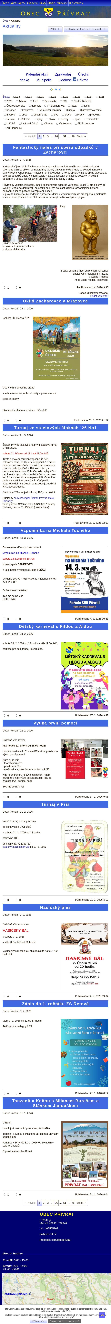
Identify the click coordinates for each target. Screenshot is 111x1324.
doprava (36, 105)
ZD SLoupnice (86, 123)
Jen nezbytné (56, 1321)
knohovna (27, 110)
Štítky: (6, 96)
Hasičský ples (55, 907)
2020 (41, 96)
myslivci (11, 114)
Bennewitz (50, 101)
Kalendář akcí (37, 74)
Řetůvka (25, 119)
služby (64, 119)
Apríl (35, 101)
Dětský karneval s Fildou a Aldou (55, 626)
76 (73, 136)
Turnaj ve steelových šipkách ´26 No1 (55, 427)
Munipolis (43, 80)
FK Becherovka (55, 105)
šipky (39, 119)
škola (52, 119)
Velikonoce (65, 123)
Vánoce (48, 123)
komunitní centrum (50, 110)
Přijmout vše (38, 1321)
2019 (29, 96)
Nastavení (74, 1321)
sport (77, 119)
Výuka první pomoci (55, 723)
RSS (55, 29)
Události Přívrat (73, 79)
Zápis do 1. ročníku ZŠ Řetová (55, 1003)
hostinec (11, 110)
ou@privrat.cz (48, 1234)
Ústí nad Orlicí (29, 123)
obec (24, 114)
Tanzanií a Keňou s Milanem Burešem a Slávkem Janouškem (55, 1103)
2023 (77, 96)
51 (64, 136)
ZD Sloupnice (14, 128)
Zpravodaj (63, 74)
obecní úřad (40, 114)
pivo (55, 114)
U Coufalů (92, 119)
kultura (71, 110)
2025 (101, 96)
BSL (65, 101)
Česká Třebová (82, 101)
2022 (65, 96)
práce (67, 114)
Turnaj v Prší (55, 804)
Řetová (11, 119)
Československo (16, 105)
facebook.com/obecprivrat (55, 1239)
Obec (51, 3)
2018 (17, 96)
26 (56, 136)
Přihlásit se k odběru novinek (86, 29)
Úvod (5, 3)
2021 (53, 96)
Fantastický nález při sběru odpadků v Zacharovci (55, 149)
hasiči (86, 105)
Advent (23, 101)
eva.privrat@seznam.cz (16, 846)
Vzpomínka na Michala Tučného (55, 530)
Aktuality (18, 3)
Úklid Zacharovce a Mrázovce (55, 301)
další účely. (66, 1311)
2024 (89, 96)
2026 (9, 101)
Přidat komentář (99, 296)
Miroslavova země (91, 110)
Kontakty (76, 3)
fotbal (74, 105)
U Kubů (11, 123)
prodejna (95, 114)
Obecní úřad (36, 3)
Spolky (62, 3)
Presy (80, 114)
